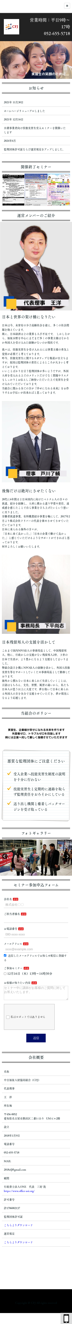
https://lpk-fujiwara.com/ (36, 1310)
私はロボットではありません (25, 1020)
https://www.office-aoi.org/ (19, 1194)
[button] (30, 871)
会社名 (8, 899)
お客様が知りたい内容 (17, 982)
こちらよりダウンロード (18, 1228)
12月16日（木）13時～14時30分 (28, 973)
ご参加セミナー (13, 968)
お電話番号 (10, 928)
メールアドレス (13, 943)
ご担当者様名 (12, 914)
